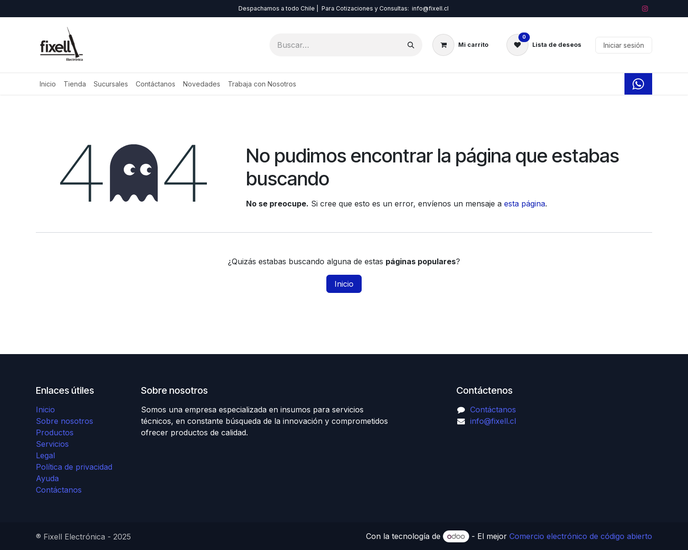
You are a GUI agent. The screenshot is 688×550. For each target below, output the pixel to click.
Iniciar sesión (623, 45)
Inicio (344, 284)
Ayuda (47, 478)
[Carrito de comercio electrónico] (460, 45)
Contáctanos (59, 490)
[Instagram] (645, 8)
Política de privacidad (74, 467)
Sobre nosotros (64, 421)
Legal (45, 455)
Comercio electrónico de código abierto (580, 536)
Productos (55, 432)
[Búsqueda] (410, 44)
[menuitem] (48, 84)
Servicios (52, 444)
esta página (524, 203)
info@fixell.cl (493, 421)
